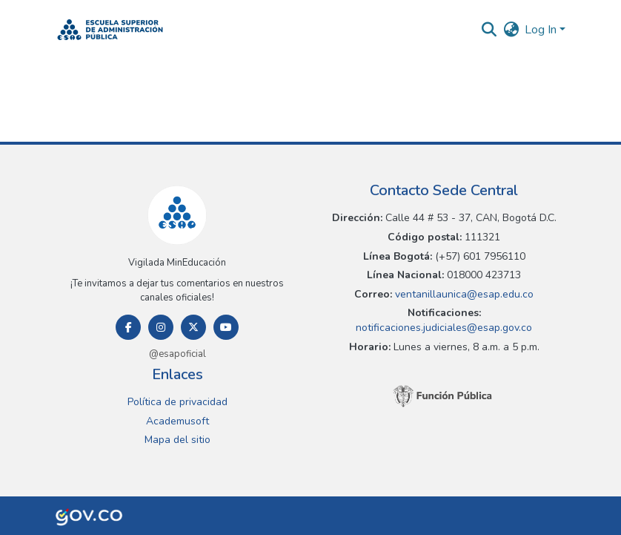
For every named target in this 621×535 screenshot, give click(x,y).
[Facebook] (128, 327)
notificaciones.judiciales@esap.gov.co (444, 328)
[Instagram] (160, 327)
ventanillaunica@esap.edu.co (463, 294)
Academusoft (177, 421)
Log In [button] (542, 30)
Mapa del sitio (177, 440)
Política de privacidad (177, 402)
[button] (110, 30)
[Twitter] (193, 327)
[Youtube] (226, 327)
